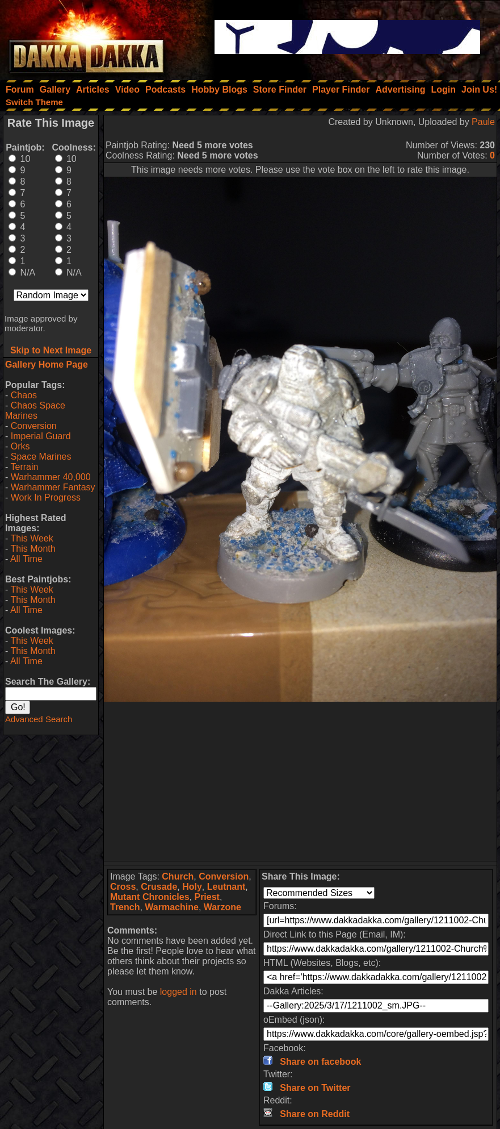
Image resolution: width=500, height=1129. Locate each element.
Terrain (24, 467)
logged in (178, 992)
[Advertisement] (300, 781)
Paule (483, 122)
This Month (32, 548)
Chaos (24, 395)
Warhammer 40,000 (51, 477)
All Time (26, 559)
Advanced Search (38, 719)
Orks (20, 446)
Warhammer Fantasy (53, 487)
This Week (31, 538)
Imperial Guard (41, 436)
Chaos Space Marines (35, 410)
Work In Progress (46, 497)
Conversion (34, 426)
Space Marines (41, 456)
